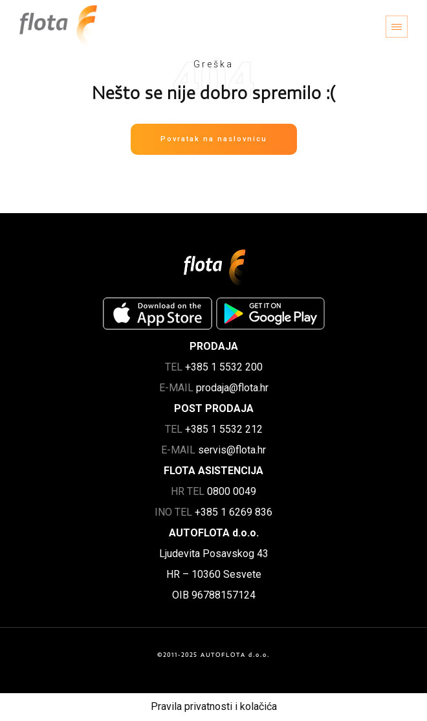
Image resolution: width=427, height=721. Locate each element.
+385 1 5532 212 (224, 429)
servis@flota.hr (232, 450)
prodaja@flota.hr (232, 388)
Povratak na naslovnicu (213, 139)
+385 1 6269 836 (233, 512)
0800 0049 (231, 491)
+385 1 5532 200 (224, 367)
